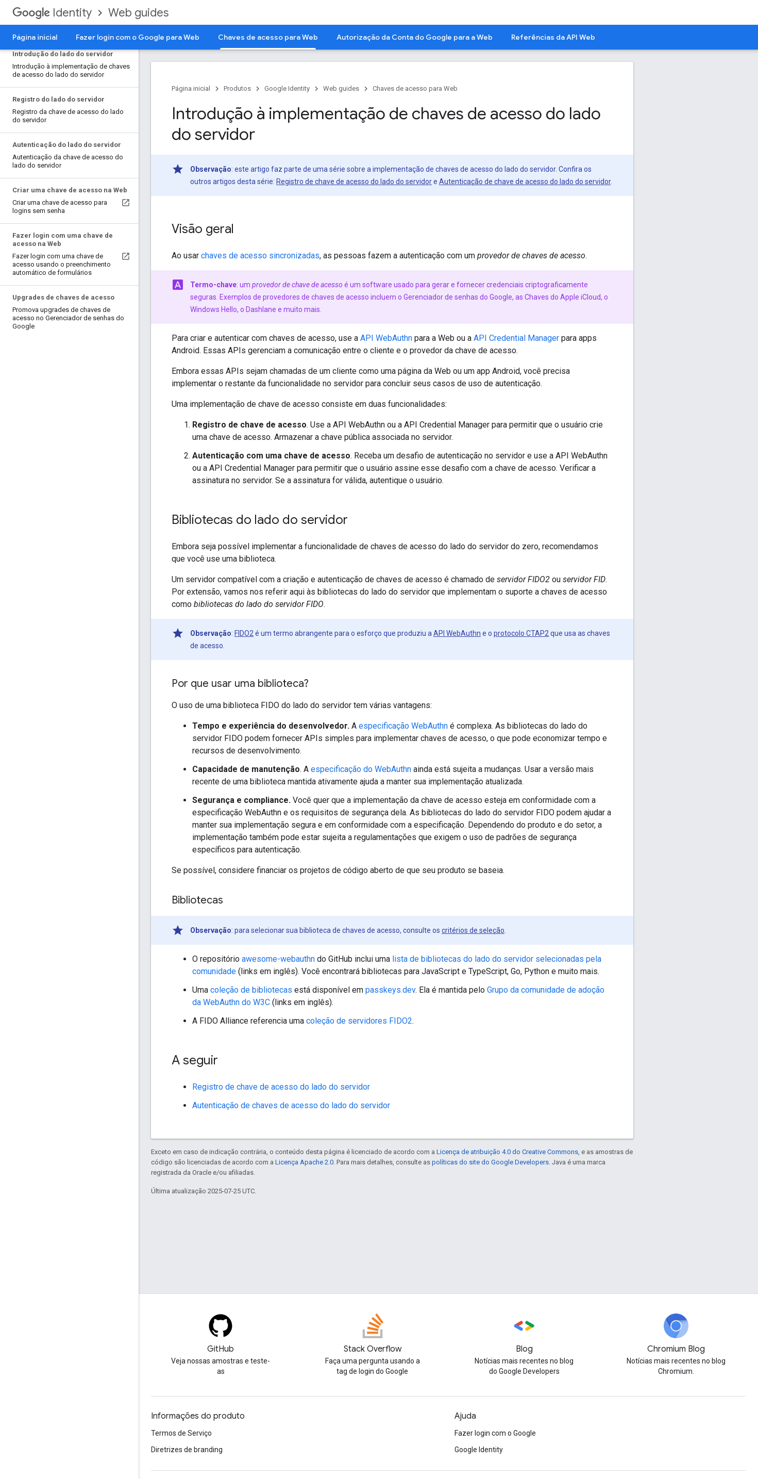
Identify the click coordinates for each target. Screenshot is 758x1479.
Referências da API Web (553, 37)
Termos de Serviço (181, 1433)
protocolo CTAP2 (521, 633)
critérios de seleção (473, 930)
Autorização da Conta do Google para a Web (414, 37)
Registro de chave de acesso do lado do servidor (354, 181)
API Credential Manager (516, 338)
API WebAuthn (386, 338)
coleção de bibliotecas (251, 990)
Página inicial (34, 37)
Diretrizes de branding (187, 1449)
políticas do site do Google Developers (490, 1162)
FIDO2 (244, 633)
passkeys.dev (390, 990)
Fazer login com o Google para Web (137, 37)
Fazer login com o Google (495, 1433)
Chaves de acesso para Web (415, 88)
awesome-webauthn (278, 959)
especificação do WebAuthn (361, 769)
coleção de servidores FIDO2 (359, 1021)
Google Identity (287, 88)
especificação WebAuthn (403, 726)
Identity (52, 13)
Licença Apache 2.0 (304, 1162)
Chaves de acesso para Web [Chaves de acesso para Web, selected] (268, 37)
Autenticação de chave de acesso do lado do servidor (525, 181)
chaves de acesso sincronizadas (260, 255)
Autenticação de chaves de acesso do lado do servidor (291, 1105)
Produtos (237, 88)
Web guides (138, 13)
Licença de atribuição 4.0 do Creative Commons (507, 1152)
